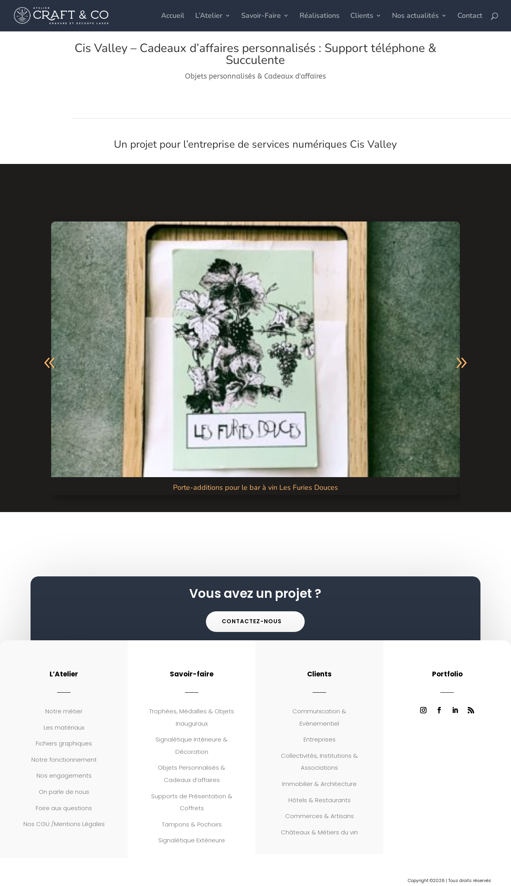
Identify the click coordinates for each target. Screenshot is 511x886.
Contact (469, 17)
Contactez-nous (252, 621)
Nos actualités (415, 17)
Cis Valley (373, 144)
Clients (361, 17)
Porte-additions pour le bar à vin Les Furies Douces (255, 487)
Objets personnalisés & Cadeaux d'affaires (255, 76)
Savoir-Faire (261, 17)
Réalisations (320, 17)
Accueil (172, 17)
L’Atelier (209, 17)
